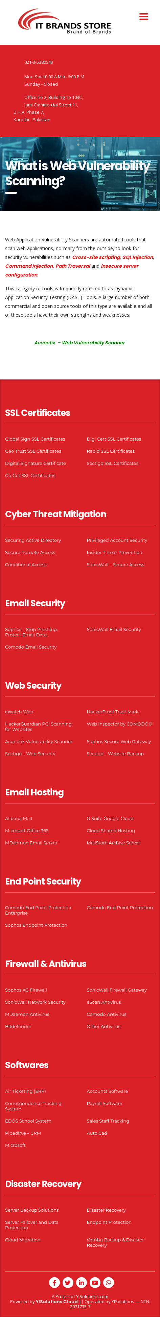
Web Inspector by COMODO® (119, 724)
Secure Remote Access (30, 552)
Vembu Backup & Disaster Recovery (115, 1242)
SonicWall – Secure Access (115, 564)
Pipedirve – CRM (23, 1133)
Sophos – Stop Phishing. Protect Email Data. (31, 632)
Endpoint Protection (109, 1222)
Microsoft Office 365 (26, 830)
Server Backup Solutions (32, 1210)
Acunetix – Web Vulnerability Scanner (79, 342)
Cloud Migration (23, 1239)
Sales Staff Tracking (108, 1121)
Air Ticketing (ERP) (25, 1091)
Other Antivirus (103, 1026)
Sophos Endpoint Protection (36, 925)
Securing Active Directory (33, 540)
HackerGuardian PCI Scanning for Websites (38, 726)
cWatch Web (19, 711)
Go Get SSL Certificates (30, 475)
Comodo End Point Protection (120, 907)
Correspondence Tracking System (33, 1106)
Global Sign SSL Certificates (35, 439)
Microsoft (15, 1145)
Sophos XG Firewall (26, 990)
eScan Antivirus (104, 1002)
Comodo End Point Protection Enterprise (38, 910)
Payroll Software (104, 1103)
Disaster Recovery (106, 1210)
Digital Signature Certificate (35, 463)
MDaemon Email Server (31, 842)
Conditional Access (26, 564)
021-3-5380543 (38, 62)
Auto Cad (97, 1133)
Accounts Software (107, 1091)
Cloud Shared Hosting (111, 830)
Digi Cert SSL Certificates (114, 439)
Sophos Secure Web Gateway (119, 741)
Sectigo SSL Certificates (113, 463)
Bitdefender (18, 1026)
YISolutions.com (92, 1296)
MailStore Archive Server (113, 842)
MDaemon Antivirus (27, 1014)
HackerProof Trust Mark (113, 711)
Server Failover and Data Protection (32, 1224)
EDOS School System (28, 1121)
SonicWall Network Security (35, 1002)
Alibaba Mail (18, 818)
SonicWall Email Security (114, 629)
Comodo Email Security (30, 647)
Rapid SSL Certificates (111, 451)
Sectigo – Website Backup (115, 753)
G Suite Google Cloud (110, 818)
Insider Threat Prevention (114, 552)
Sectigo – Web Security (30, 753)
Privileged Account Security (117, 540)
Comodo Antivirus (107, 1014)
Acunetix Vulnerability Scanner (38, 741)
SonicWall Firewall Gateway (117, 990)
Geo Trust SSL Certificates (33, 451)
